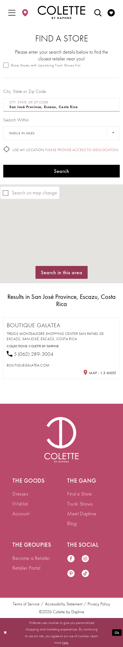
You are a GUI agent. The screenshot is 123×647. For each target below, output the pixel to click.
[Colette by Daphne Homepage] (61, 12)
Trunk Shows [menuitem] (80, 503)
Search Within (16, 120)
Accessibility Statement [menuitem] (63, 604)
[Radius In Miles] (61, 133)
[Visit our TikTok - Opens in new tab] (85, 574)
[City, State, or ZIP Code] (61, 105)
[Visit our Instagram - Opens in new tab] (85, 559)
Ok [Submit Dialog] (117, 632)
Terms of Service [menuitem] (26, 604)
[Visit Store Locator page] (25, 12)
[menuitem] (12, 12)
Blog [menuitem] (71, 523)
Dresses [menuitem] (20, 493)
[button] (12, 12)
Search (61, 171)
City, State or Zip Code (24, 91)
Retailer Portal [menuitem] (26, 567)
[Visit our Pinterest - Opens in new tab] (71, 574)
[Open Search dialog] (98, 12)
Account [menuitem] (20, 513)
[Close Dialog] (5, 633)
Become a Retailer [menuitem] (31, 558)
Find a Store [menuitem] (79, 493)
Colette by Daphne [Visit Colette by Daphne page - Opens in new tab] (44, 346)
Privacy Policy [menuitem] (99, 604)
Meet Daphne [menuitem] (81, 513)
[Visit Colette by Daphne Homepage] (61, 440)
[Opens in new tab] (28, 365)
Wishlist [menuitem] (20, 503)
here (65, 642)
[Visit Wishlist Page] (111, 12)
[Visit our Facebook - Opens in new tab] (71, 559)
